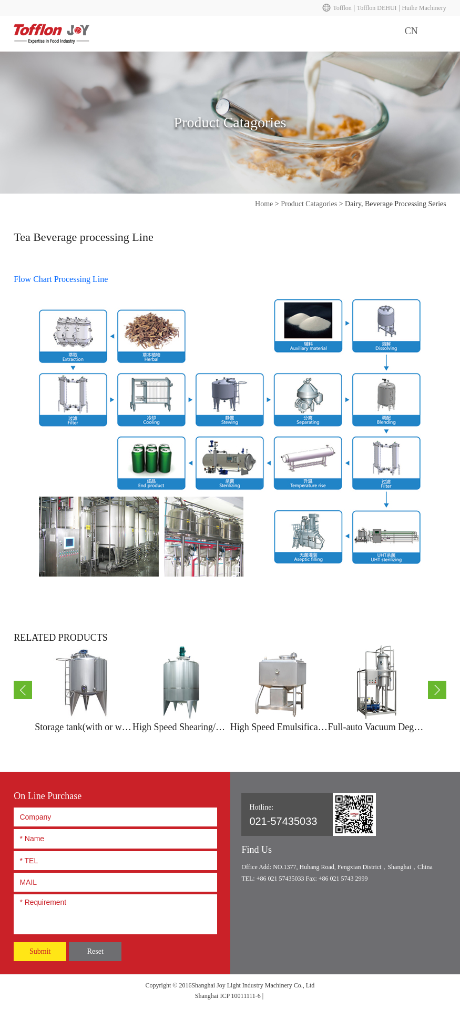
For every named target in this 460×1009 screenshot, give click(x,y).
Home (264, 204)
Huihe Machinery (424, 8)
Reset (95, 951)
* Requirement (115, 913)
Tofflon (342, 8)
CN (411, 31)
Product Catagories (309, 204)
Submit (39, 951)
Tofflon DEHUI (377, 8)
